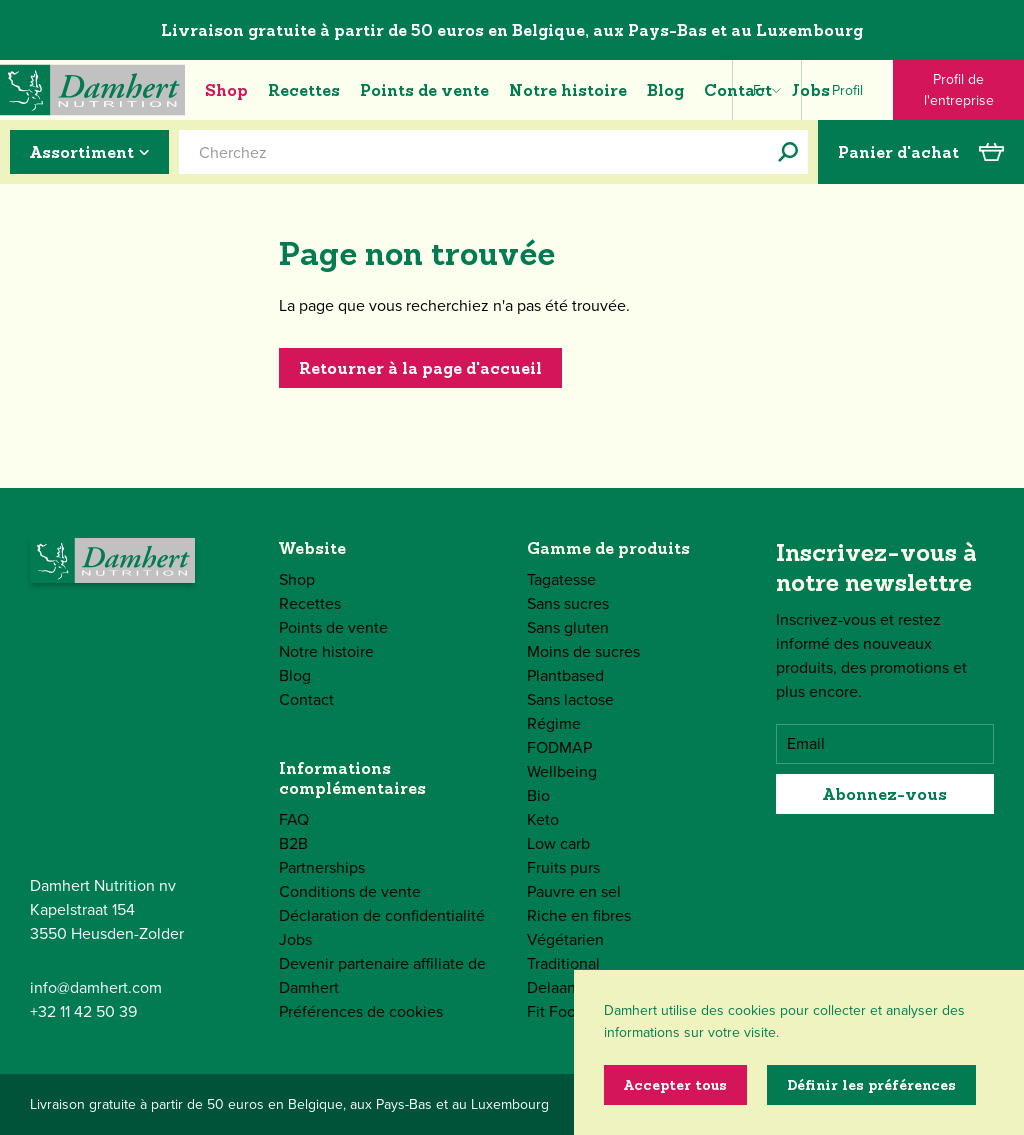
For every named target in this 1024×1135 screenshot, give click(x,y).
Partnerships (322, 867)
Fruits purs (563, 867)
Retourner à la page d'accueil (420, 368)
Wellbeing (562, 771)
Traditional (563, 963)
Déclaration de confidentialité (382, 915)
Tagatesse (561, 579)
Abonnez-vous (885, 794)
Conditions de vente (350, 891)
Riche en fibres (579, 915)
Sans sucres (568, 603)
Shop (226, 90)
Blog (665, 90)
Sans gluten (568, 627)
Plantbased (565, 675)
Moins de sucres (583, 651)
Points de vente (424, 90)
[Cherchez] (788, 152)
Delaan (551, 987)
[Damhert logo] (92, 90)
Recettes (304, 90)
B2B (293, 843)
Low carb (558, 843)
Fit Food (556, 1011)
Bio (538, 795)
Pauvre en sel (574, 891)
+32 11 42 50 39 (83, 1011)
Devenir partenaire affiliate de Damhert (382, 975)
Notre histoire (568, 90)
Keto (543, 819)
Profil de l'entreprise (959, 90)
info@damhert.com (96, 987)
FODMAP (559, 747)
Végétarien (565, 939)
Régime (554, 723)
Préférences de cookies (361, 1011)
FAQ (294, 819)
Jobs (811, 90)
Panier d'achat (921, 152)
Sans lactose (570, 699)
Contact (738, 90)
